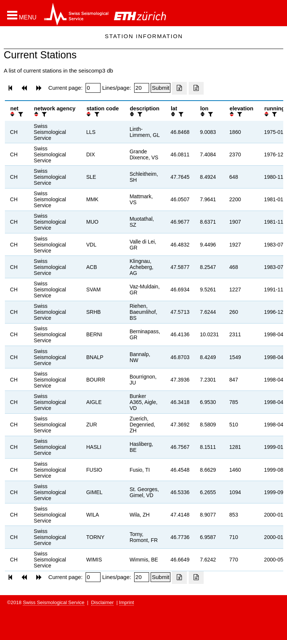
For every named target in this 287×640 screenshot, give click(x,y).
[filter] (19, 114)
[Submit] (160, 88)
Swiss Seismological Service (53, 602)
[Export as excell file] (179, 88)
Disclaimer (102, 602)
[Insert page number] (93, 88)
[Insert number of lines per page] (141, 88)
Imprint (126, 602)
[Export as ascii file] (196, 88)
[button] (22, 15)
